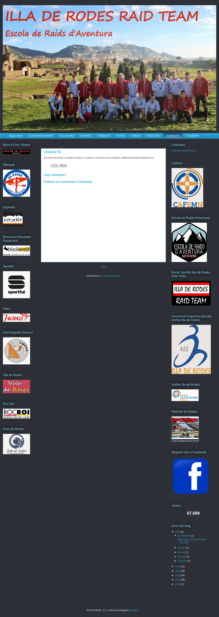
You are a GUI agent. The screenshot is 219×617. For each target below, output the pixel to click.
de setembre (184, 535)
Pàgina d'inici (15, 136)
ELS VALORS (67, 136)
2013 (178, 571)
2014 (178, 566)
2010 (178, 584)
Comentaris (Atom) (111, 275)
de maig (182, 556)
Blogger (133, 610)
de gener (182, 561)
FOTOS (121, 136)
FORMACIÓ (104, 136)
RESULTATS (153, 136)
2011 (178, 579)
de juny (182, 552)
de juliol (182, 547)
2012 (178, 575)
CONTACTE (173, 136)
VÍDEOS (136, 136)
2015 (178, 532)
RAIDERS (86, 136)
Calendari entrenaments (184, 150)
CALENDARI (192, 136)
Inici (103, 266)
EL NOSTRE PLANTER (41, 136)
